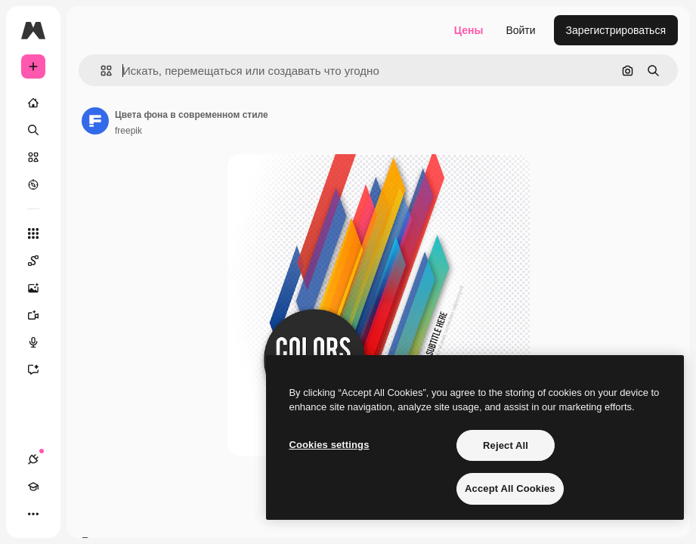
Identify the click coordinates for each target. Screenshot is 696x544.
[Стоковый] (33, 157)
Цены (469, 30)
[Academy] (33, 486)
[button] (100, 70)
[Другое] (33, 514)
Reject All (505, 445)
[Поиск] (33, 130)
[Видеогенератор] (40, 315)
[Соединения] (33, 459)
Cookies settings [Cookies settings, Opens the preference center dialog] (329, 444)
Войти (520, 30)
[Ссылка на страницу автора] (95, 120)
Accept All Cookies (510, 488)
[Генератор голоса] (40, 342)
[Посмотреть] (33, 184)
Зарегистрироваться (616, 30)
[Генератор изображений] (40, 288)
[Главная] (33, 103)
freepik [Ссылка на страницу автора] (128, 130)
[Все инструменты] (33, 233)
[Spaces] (40, 261)
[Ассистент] (40, 369)
